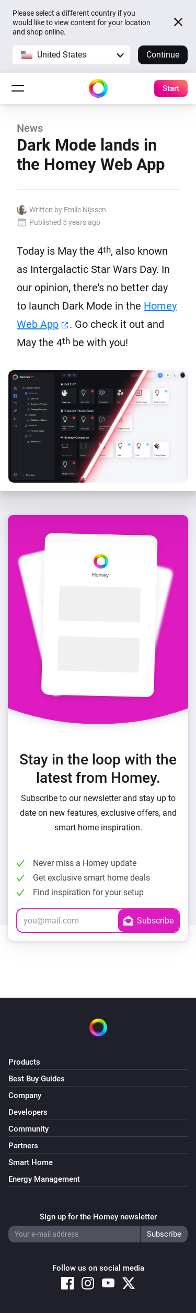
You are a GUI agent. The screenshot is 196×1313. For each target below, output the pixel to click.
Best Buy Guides (36, 1078)
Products (24, 1062)
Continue (162, 55)
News (30, 128)
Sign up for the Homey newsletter (98, 1216)
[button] (71, 54)
